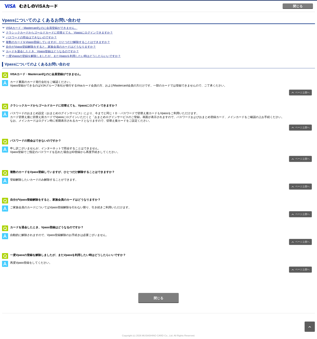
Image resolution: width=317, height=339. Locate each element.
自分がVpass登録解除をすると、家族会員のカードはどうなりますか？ (51, 46)
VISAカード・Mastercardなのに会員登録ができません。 (41, 27)
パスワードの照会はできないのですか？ (31, 37)
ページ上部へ (302, 92)
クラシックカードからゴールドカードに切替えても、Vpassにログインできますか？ (59, 32)
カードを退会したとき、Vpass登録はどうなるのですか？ (42, 51)
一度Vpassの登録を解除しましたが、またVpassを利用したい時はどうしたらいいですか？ (63, 56)
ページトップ (309, 326)
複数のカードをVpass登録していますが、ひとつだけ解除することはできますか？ (58, 42)
